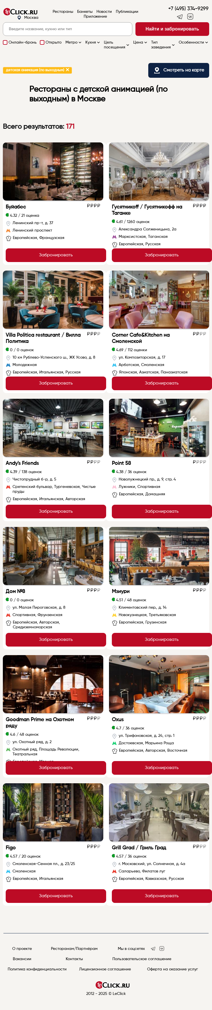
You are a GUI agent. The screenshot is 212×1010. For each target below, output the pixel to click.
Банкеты (84, 12)
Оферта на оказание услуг (172, 969)
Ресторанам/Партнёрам (74, 949)
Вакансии (22, 959)
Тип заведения (163, 44)
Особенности (194, 42)
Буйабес (16, 207)
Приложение (95, 17)
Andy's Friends (22, 463)
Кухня (93, 42)
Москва (27, 18)
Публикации (127, 12)
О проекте (22, 949)
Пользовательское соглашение (141, 959)
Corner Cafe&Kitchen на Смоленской (141, 338)
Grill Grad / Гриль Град (139, 847)
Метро (74, 42)
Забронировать (56, 255)
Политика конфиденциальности (37, 969)
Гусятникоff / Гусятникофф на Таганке (147, 210)
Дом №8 (15, 591)
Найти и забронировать (172, 28)
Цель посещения (117, 44)
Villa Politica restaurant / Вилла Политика (43, 338)
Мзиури (120, 591)
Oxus (118, 719)
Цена (140, 42)
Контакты (74, 959)
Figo (11, 847)
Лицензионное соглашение (105, 969)
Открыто (53, 42)
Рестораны (63, 12)
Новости (104, 12)
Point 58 (121, 463)
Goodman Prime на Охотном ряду (40, 723)
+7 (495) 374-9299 (188, 8)
